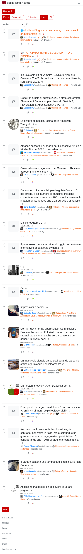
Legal (4, 528)
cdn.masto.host (26, 226)
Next (5, 509)
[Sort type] (13, 24)
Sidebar (8, 11)
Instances (6, 533)
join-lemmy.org (9, 549)
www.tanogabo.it (27, 127)
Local (43, 17)
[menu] (79, 3)
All (51, 17)
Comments (17, 17)
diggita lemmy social (16, 3)
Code (4, 544)
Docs (4, 539)
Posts (6, 17)
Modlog (5, 523)
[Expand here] (13, 226)
